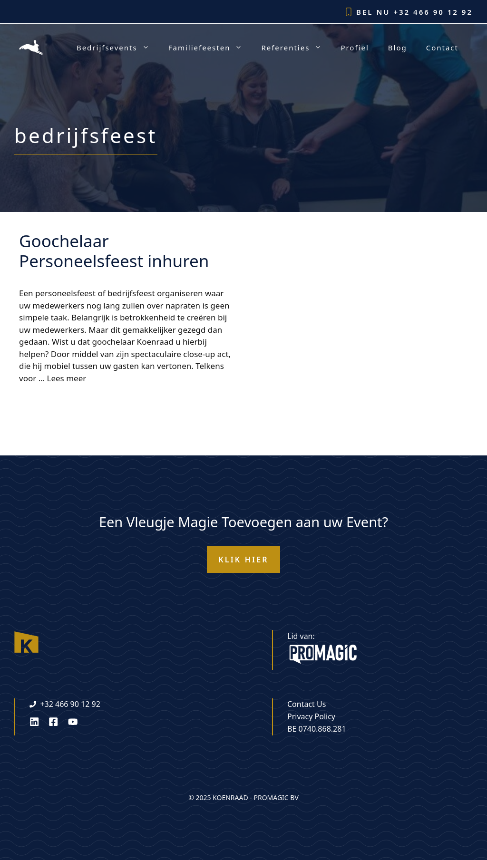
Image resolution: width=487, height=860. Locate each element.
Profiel (355, 47)
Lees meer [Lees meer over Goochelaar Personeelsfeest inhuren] (67, 378)
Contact (442, 47)
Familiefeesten (210, 47)
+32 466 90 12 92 (433, 12)
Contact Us (306, 704)
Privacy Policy (311, 716)
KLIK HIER (243, 559)
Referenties (296, 47)
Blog (397, 47)
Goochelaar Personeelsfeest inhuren (114, 251)
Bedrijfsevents (118, 47)
